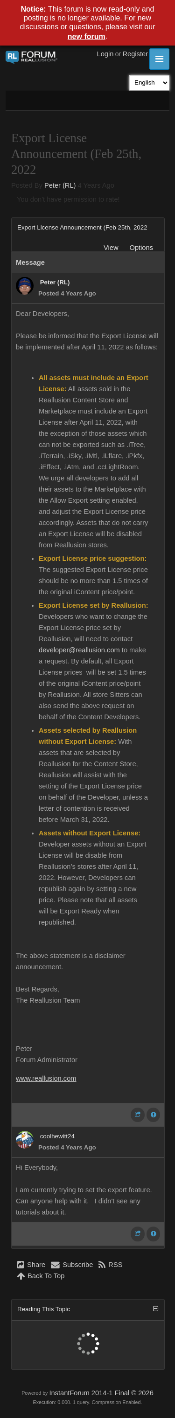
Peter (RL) (60, 185)
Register (135, 54)
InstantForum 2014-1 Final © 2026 (101, 1393)
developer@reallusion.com (79, 650)
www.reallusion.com (46, 1078)
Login (105, 54)
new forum (86, 36)
